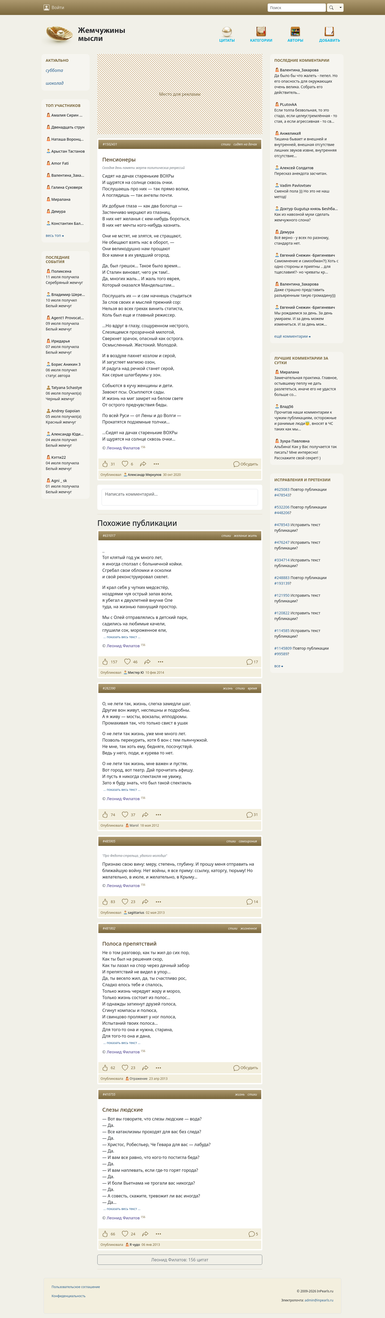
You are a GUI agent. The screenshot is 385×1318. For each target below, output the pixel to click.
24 (133, 1233)
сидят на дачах (245, 144)
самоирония (248, 841)
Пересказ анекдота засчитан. (300, 173)
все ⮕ (278, 665)
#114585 (282, 630)
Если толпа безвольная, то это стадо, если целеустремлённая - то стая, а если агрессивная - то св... (305, 115)
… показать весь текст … (122, 637)
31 (113, 464)
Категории (261, 29)
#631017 (109, 535)
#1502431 (110, 144)
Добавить (330, 29)
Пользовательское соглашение (76, 1287)
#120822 (282, 612)
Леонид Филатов (123, 447)
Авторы (295, 29)
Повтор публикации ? (300, 492)
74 (113, 814)
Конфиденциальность (69, 1296)
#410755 (109, 1094)
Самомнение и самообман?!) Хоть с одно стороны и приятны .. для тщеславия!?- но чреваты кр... (306, 266)
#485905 (109, 841)
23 (133, 901)
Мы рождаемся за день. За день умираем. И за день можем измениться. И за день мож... (303, 318)
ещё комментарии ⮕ (292, 336)
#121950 (282, 595)
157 (114, 661)
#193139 (282, 583)
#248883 (282, 577)
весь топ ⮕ (55, 235)
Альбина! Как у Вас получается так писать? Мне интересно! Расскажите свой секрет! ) (305, 452)
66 (113, 1233)
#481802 (109, 928)
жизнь (228, 688)
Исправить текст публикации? (297, 527)
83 (113, 901)
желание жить (245, 535)
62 (113, 1067)
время (252, 688)
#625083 (282, 489)
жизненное (248, 928)
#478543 (282, 495)
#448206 (282, 512)
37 (133, 814)
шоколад (55, 83)
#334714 (282, 559)
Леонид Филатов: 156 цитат (179, 1260)
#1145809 (283, 648)
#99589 (280, 653)
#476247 (282, 542)
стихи (225, 144)
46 (135, 661)
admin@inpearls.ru (319, 1300)
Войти (54, 7)
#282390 (109, 688)
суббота (54, 70)
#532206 (282, 507)
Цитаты (227, 29)
